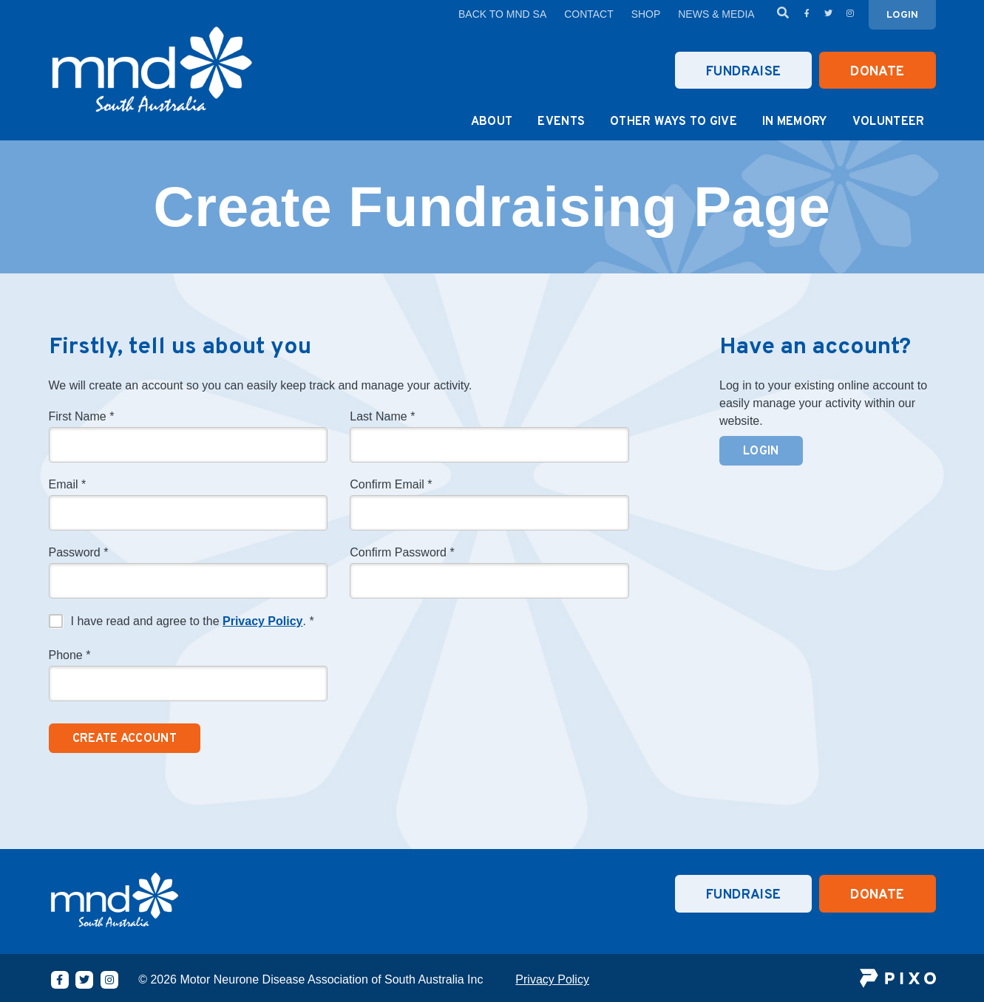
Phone (70, 655)
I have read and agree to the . (192, 621)
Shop (646, 14)
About (492, 122)
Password (79, 552)
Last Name (382, 416)
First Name (82, 416)
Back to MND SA (502, 14)
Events (561, 122)
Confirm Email (391, 484)
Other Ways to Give (673, 122)
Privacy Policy (263, 621)
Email (67, 484)
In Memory (794, 122)
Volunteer (888, 122)
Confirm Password (402, 552)
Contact (589, 14)
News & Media (716, 14)
